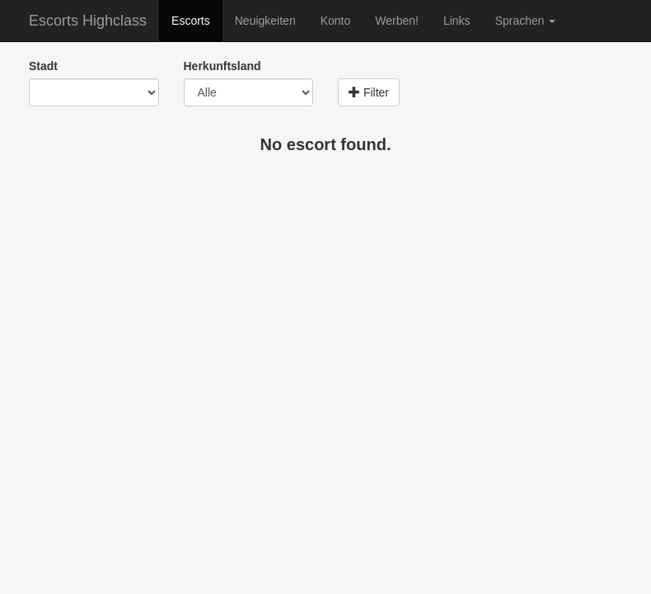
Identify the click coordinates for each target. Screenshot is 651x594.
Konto (336, 20)
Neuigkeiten (265, 20)
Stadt (43, 66)
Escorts (190, 20)
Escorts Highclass (88, 20)
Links (457, 20)
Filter (369, 92)
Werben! (397, 20)
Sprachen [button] (525, 20)
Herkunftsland (222, 66)
